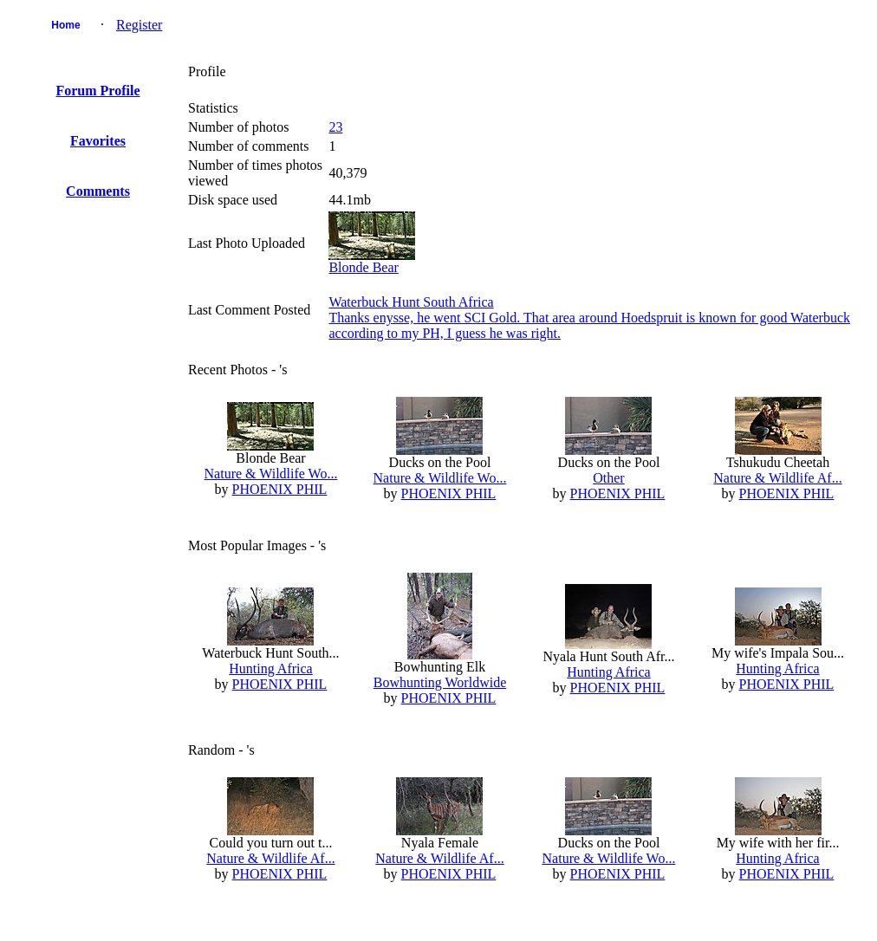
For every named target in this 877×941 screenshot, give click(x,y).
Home (65, 25)
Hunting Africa (270, 668)
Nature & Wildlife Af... (777, 477)
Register (139, 24)
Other (608, 477)
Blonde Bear (363, 267)
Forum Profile (97, 90)
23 (335, 127)
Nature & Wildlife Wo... (271, 473)
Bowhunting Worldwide (440, 682)
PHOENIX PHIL (280, 489)
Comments (98, 191)
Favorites (98, 140)
